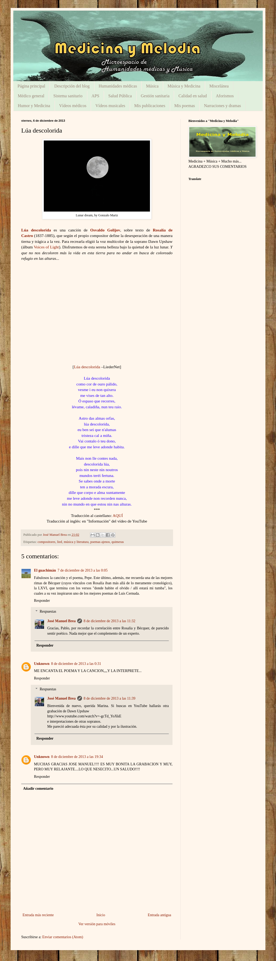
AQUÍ (118, 515)
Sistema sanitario (68, 96)
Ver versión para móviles (96, 924)
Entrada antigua (159, 915)
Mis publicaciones (149, 105)
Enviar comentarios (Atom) (62, 937)
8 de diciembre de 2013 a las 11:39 (109, 698)
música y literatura (76, 542)
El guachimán (45, 570)
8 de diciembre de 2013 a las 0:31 (76, 664)
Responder (42, 601)
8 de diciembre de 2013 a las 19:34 (77, 757)
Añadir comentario (38, 789)
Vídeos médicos (73, 105)
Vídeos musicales (110, 105)
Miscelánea (219, 86)
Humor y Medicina (34, 105)
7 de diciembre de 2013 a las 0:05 (83, 570)
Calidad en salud (192, 96)
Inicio (100, 915)
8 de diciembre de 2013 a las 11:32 (109, 621)
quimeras (117, 542)
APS (95, 96)
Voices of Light (46, 247)
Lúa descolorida (36, 230)
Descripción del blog (71, 86)
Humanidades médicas (118, 86)
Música (152, 86)
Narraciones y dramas (222, 105)
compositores (46, 542)
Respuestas (48, 611)
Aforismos (225, 96)
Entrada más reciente (38, 915)
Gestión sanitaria (155, 96)
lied (59, 542)
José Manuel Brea (61, 621)
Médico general (31, 96)
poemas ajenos (100, 542)
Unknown (41, 664)
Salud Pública (120, 96)
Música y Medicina (183, 86)
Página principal (31, 86)
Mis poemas (184, 105)
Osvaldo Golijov (105, 230)
